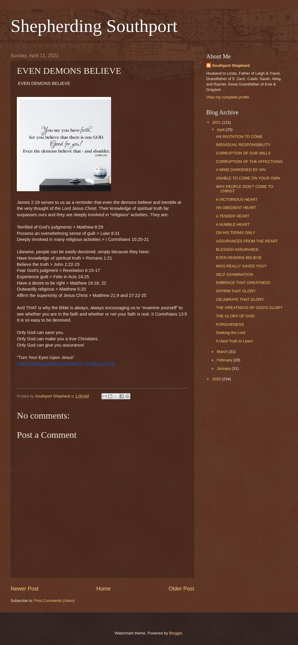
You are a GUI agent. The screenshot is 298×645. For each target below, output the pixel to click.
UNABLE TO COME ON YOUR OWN (248, 178)
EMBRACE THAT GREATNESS (243, 282)
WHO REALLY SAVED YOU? (241, 266)
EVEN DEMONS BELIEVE (239, 257)
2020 (217, 379)
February (225, 360)
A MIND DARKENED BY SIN (240, 169)
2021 (217, 122)
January (224, 368)
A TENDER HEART (232, 216)
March (222, 351)
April (221, 129)
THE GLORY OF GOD (235, 316)
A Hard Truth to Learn (234, 341)
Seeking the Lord (230, 332)
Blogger (175, 633)
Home (103, 589)
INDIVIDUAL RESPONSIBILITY (243, 144)
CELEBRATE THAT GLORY (240, 299)
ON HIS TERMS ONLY (235, 232)
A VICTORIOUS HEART (236, 199)
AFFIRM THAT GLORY (236, 291)
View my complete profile (227, 97)
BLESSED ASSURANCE (237, 249)
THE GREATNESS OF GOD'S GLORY (249, 307)
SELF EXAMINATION (234, 274)
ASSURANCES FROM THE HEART (247, 241)
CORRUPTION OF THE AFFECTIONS (249, 161)
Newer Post (25, 589)
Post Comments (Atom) (54, 600)
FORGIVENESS (230, 324)
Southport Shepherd (231, 65)
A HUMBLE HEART (233, 224)
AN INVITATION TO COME (239, 136)
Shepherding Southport (94, 26)
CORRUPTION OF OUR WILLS (243, 153)
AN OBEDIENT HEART (236, 207)
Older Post (181, 589)
